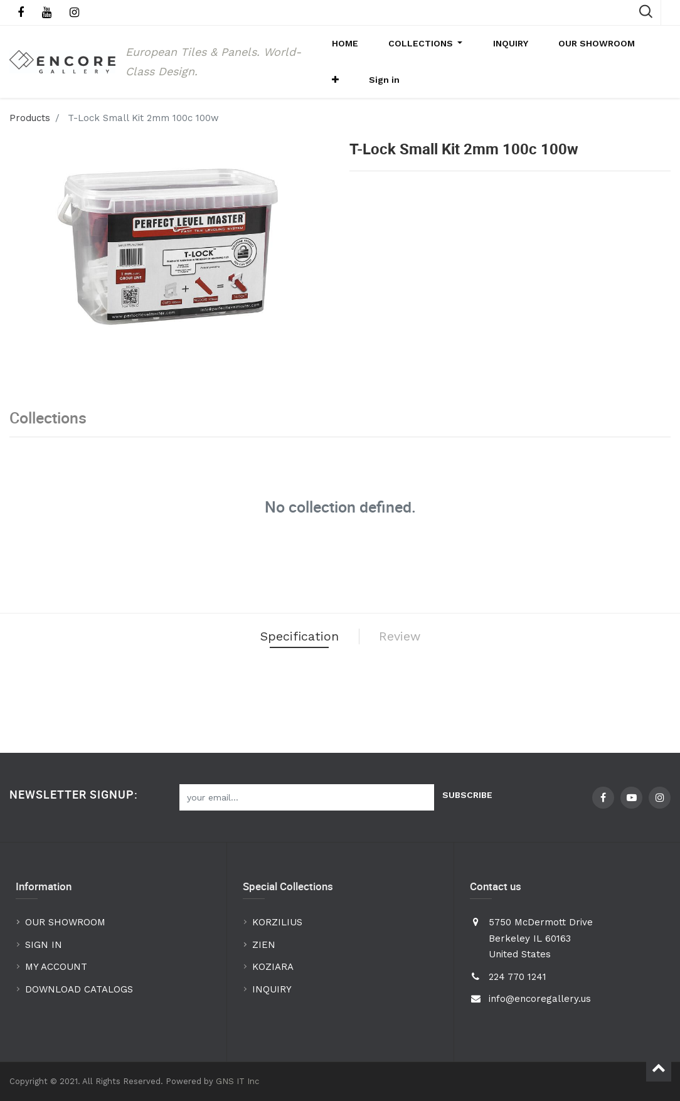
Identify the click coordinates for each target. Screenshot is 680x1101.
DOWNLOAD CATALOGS (80, 989)
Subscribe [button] (467, 795)
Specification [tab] (289, 669)
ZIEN (263, 944)
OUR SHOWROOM (65, 922)
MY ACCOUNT (57, 967)
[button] (638, 51)
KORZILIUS (277, 922)
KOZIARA (273, 967)
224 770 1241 (517, 976)
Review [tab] (416, 669)
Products (29, 146)
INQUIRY (272, 989)
